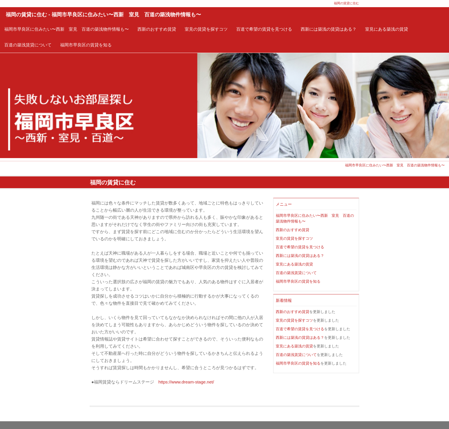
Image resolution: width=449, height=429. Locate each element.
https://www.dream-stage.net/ (186, 381)
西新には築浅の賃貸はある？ (329, 29)
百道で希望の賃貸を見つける (264, 29)
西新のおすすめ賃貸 (156, 29)
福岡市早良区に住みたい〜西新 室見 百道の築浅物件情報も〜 (66, 29)
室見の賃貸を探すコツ (206, 29)
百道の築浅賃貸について (28, 44)
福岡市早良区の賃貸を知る (86, 44)
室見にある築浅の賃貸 (386, 29)
